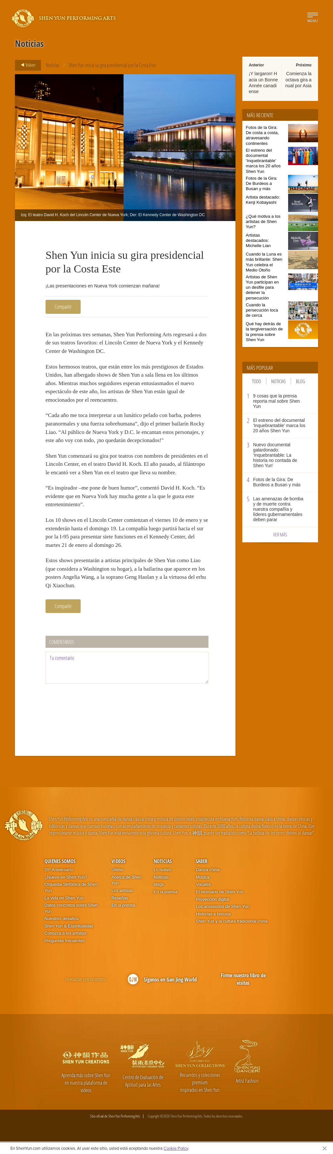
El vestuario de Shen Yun (219, 904)
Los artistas (122, 903)
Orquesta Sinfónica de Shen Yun (71, 900)
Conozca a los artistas (65, 945)
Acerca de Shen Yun (127, 892)
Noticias (53, 65)
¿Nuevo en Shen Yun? (66, 889)
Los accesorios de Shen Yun (222, 919)
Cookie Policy (176, 1148)
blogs (159, 897)
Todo (256, 381)
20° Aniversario (59, 882)
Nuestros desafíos (62, 931)
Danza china (207, 882)
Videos (118, 873)
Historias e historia (213, 926)
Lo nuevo (162, 882)
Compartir (63, 306)
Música (202, 889)
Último (118, 882)
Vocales (203, 897)
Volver (26, 65)
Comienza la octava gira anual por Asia (298, 79)
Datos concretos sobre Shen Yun (71, 920)
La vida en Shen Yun (64, 910)
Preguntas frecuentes (65, 953)
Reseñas (120, 910)
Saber (201, 873)
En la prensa (123, 917)
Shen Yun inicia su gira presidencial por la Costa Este (112, 65)
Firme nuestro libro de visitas (243, 991)
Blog (300, 381)
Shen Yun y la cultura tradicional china (231, 933)
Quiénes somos (60, 873)
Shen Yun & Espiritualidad (69, 938)
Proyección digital (212, 911)
